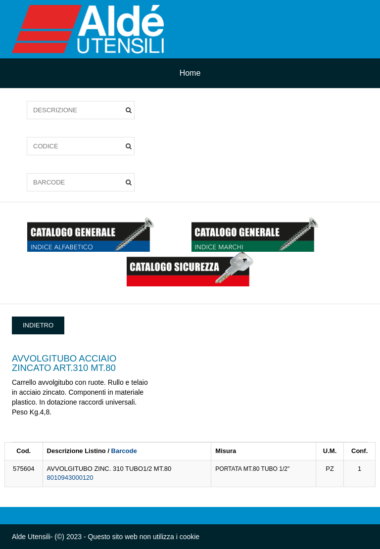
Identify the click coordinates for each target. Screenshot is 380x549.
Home (190, 73)
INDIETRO (38, 325)
